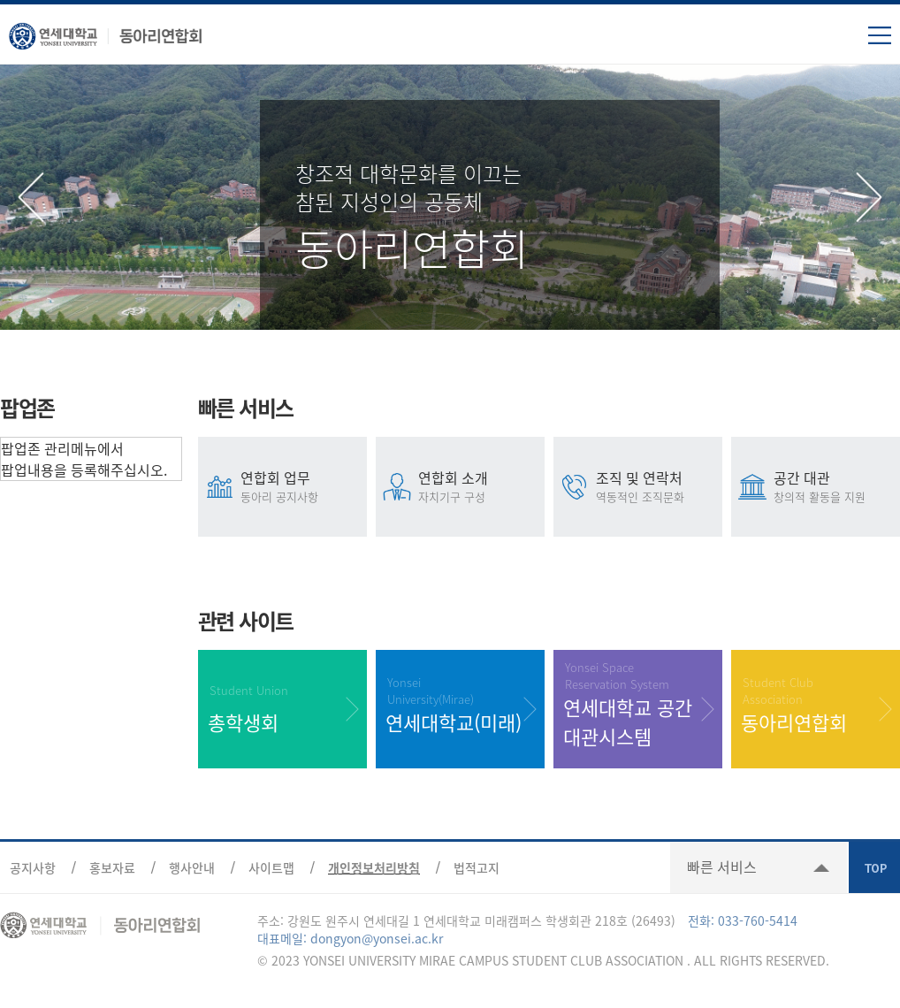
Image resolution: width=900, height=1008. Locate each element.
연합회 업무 (302, 486)
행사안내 (192, 867)
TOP (874, 867)
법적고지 (477, 867)
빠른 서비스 (722, 866)
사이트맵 (271, 867)
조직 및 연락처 (658, 486)
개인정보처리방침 (374, 867)
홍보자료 (112, 867)
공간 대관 (836, 486)
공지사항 (33, 867)
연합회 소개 (480, 486)
